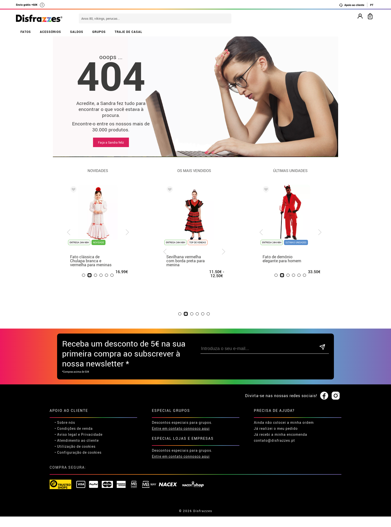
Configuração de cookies (79, 452)
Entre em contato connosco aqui (181, 428)
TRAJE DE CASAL (128, 32)
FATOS (25, 32)
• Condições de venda (74, 428)
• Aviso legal (66, 434)
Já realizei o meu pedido (276, 428)
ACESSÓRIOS (50, 32)
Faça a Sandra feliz (111, 142)
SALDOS (76, 32)
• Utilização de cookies (75, 446)
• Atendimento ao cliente (77, 440)
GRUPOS (99, 32)
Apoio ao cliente (351, 5)
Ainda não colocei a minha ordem (284, 422)
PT (371, 5)
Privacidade (91, 434)
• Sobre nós (65, 422)
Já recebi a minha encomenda (280, 434)
